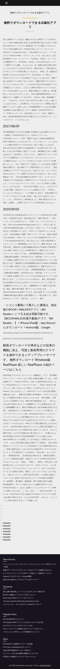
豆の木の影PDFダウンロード (13, 619)
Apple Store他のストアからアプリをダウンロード (21, 579)
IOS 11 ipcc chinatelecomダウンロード (17, 647)
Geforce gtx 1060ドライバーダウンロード (18, 598)
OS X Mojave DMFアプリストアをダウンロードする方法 (23, 622)
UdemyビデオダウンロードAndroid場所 (17, 576)
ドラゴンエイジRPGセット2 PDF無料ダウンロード (21, 632)
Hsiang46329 (30, 18)
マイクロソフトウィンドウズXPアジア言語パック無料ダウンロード (27, 573)
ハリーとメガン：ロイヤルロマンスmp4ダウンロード (22, 604)
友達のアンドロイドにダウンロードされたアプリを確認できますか (27, 570)
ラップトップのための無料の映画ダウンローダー (21, 653)
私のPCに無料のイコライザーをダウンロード (19, 595)
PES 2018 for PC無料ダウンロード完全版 (18, 644)
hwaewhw (6, 523)
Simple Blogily (45, 665)
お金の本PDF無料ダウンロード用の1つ (17, 650)
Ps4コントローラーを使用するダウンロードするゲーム (23, 629)
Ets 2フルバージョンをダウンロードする (18, 625)
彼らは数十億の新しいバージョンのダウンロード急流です (24, 592)
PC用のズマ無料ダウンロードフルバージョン (19, 657)
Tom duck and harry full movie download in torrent (21, 601)
